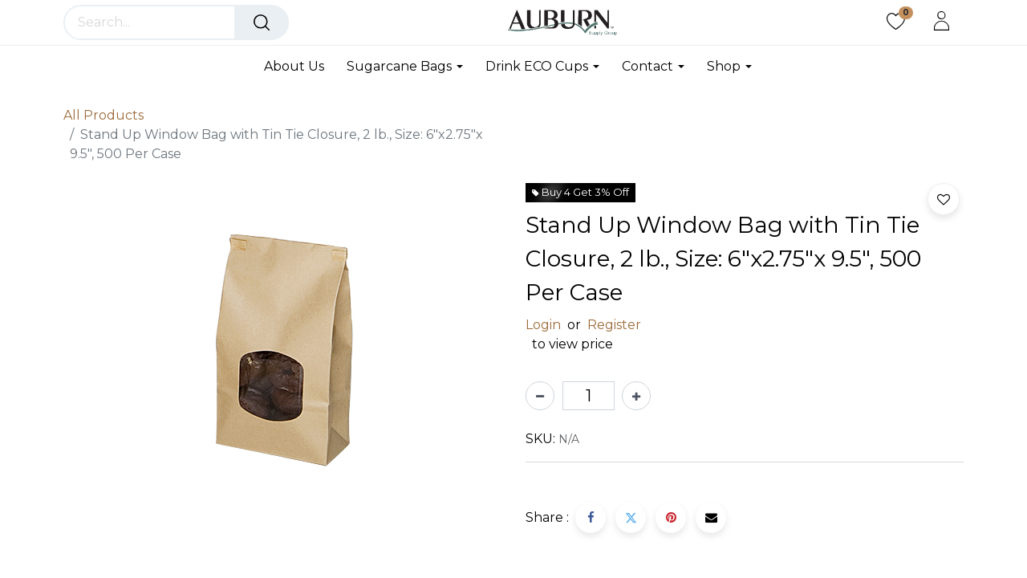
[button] (944, 199)
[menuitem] (299, 66)
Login (543, 324)
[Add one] (636, 395)
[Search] (261, 22)
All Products (103, 115)
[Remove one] (540, 395)
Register (614, 324)
